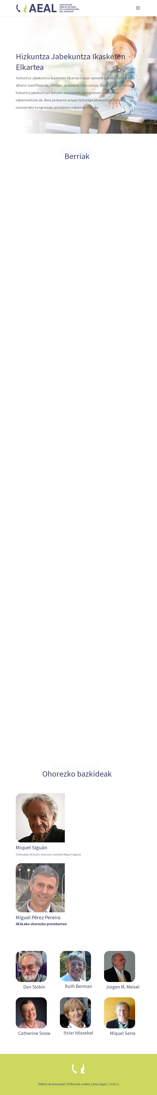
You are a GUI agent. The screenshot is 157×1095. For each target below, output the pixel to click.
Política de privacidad (51, 1084)
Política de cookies (79, 1084)
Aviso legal (99, 1084)
